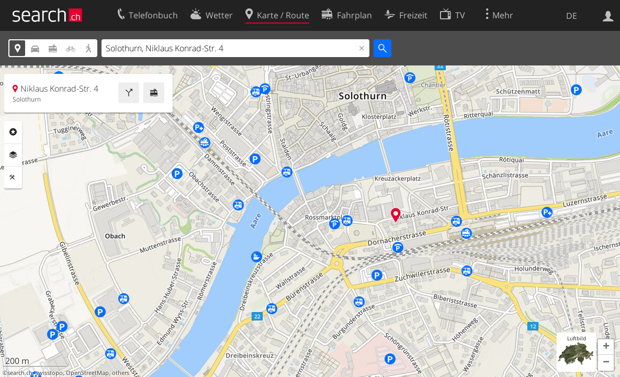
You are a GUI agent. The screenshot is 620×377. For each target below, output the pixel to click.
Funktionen (13, 177)
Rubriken (13, 132)
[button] (606, 347)
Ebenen (13, 155)
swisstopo (49, 372)
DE (571, 15)
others (120, 372)
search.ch (19, 372)
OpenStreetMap (87, 372)
